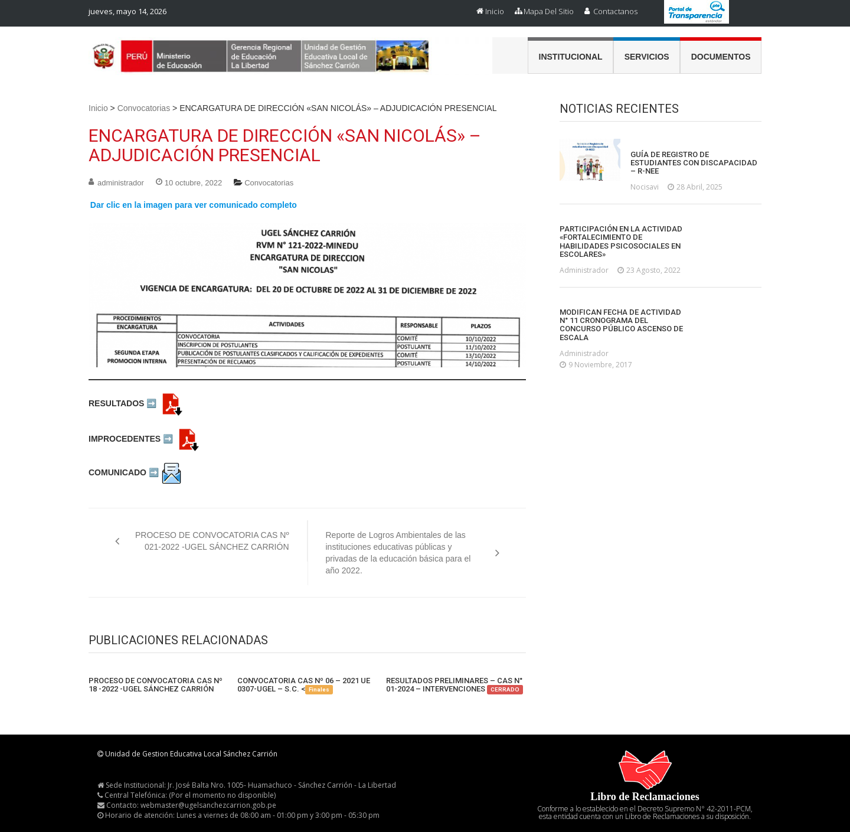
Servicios (647, 56)
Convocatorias (144, 108)
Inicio (494, 11)
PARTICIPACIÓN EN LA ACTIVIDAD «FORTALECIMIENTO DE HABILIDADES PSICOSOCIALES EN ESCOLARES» (621, 242)
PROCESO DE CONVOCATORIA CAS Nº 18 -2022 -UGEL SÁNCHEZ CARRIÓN (156, 685)
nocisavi (644, 187)
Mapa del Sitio (549, 11)
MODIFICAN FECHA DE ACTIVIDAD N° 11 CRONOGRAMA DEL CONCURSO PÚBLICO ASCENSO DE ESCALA (621, 325)
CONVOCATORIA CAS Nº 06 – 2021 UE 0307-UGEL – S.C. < (303, 685)
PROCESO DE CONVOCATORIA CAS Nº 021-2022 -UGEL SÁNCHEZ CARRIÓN (212, 541)
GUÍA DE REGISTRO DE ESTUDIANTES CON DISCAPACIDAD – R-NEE (693, 163)
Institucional (571, 56)
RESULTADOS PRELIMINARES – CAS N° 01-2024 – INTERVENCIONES (454, 685)
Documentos (721, 56)
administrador (120, 182)
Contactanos (615, 11)
